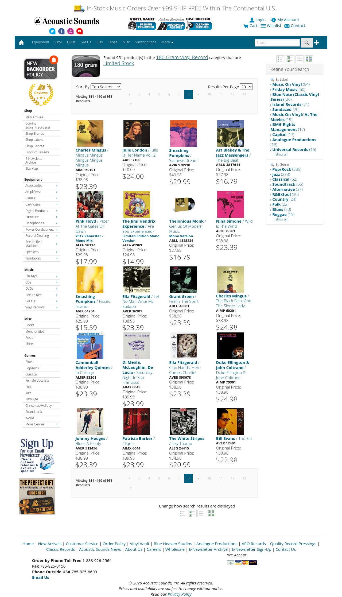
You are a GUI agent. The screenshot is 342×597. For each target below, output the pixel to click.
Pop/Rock (32, 368)
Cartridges (41, 204)
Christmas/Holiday (38, 405)
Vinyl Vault (139, 543)
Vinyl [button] (58, 42)
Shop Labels (34, 139)
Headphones (41, 223)
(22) (280, 204)
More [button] (167, 42)
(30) (285, 194)
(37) (287, 189)
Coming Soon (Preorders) (37, 125)
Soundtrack (33, 411)
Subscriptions (145, 42)
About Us (133, 549)
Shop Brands (34, 133)
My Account (285, 19)
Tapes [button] (112, 42)
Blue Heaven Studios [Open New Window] (173, 543)
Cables (41, 198)
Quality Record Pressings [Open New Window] (293, 543)
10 (209, 94)
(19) (293, 117)
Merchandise (34, 331)
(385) (286, 169)
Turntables (41, 258)
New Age (31, 399)
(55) (287, 184)
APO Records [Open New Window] (254, 543)
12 (233, 94)
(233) (281, 174)
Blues (29, 361)
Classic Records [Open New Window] (60, 549)
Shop (28, 110)
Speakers (41, 252)
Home (28, 543)
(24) (284, 199)
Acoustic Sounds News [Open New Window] (100, 549)
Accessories (41, 185)
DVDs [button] (71, 42)
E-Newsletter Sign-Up (251, 549)
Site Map (31, 168)
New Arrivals (34, 117)
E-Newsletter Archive (34, 160)
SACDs (41, 301)
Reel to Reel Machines (41, 243)
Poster (30, 337)
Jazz (28, 393)
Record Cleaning (41, 235)
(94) (291, 84)
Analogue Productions (217, 543)
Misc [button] (126, 42)
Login (258, 19)
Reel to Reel (41, 295)
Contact (295, 25)
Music (29, 270)
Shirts (29, 344)
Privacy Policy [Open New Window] (179, 594)
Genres (30, 355)
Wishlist (271, 25)
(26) (294, 97)
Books (29, 325)
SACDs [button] (86, 42)
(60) (288, 89)
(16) (293, 142)
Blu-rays (41, 276)
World (29, 418)
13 (244, 94)
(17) (287, 127)
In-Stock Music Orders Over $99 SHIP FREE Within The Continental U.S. (174, 8)
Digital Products (41, 210)
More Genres (41, 424)
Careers (154, 549)
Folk (28, 387)
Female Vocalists (37, 380)
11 (221, 94)
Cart (250, 25)
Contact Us (285, 549)
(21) (290, 104)
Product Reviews (37, 152)
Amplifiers (41, 191)
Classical (31, 374)
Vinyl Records (41, 307)
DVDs (41, 288)
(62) (284, 179)
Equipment (33, 179)
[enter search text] (277, 42)
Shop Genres (34, 146)
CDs (41, 282)
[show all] (281, 154)
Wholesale (175, 549)
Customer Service (82, 543)
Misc (28, 319)
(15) (283, 214)
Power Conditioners (41, 229)
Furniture (41, 217)
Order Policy (114, 543)
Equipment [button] (40, 42)
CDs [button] (99, 42)
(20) (285, 109)
